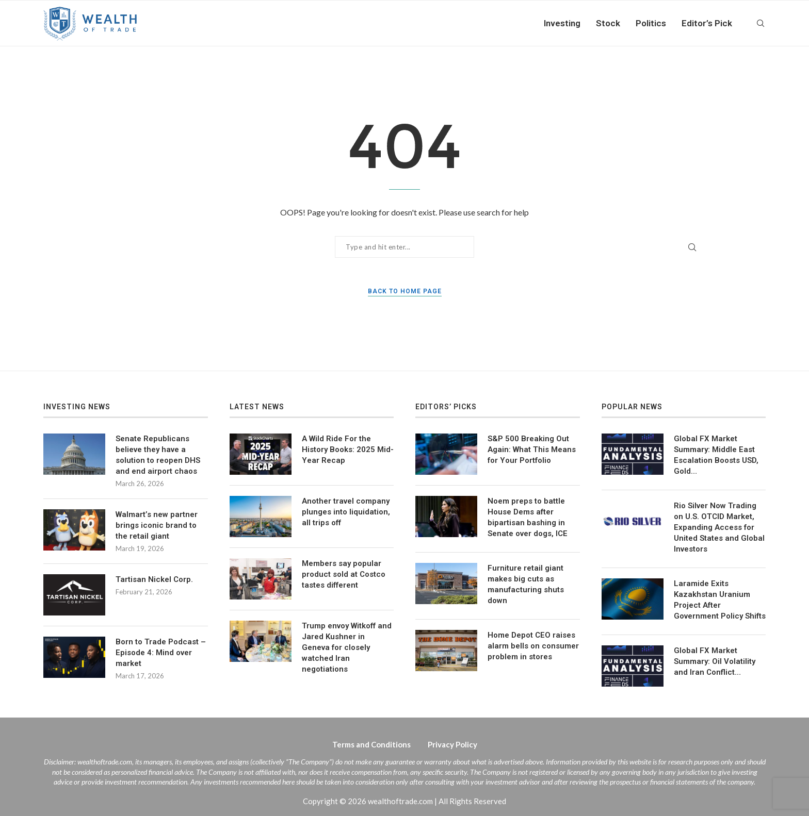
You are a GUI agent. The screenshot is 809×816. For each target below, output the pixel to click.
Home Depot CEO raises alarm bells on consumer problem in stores (533, 645)
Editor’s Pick (707, 23)
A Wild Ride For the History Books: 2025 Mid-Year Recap (348, 449)
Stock (608, 23)
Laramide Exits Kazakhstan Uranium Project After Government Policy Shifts (720, 600)
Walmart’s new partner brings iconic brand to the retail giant (157, 525)
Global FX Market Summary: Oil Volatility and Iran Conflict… (714, 661)
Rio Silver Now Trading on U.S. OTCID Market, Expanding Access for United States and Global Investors (719, 527)
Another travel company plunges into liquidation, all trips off (346, 511)
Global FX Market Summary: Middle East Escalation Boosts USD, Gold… (716, 455)
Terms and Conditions (371, 744)
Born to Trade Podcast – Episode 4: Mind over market (161, 652)
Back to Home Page (405, 291)
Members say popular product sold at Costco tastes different (343, 574)
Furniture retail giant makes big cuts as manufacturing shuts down (526, 584)
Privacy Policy (452, 744)
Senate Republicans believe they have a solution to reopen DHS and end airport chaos (158, 455)
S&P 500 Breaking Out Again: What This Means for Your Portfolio (532, 449)
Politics (651, 23)
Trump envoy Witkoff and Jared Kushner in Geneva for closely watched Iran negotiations (347, 647)
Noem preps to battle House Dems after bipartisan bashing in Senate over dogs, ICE (528, 517)
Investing (562, 23)
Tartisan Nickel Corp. (154, 579)
